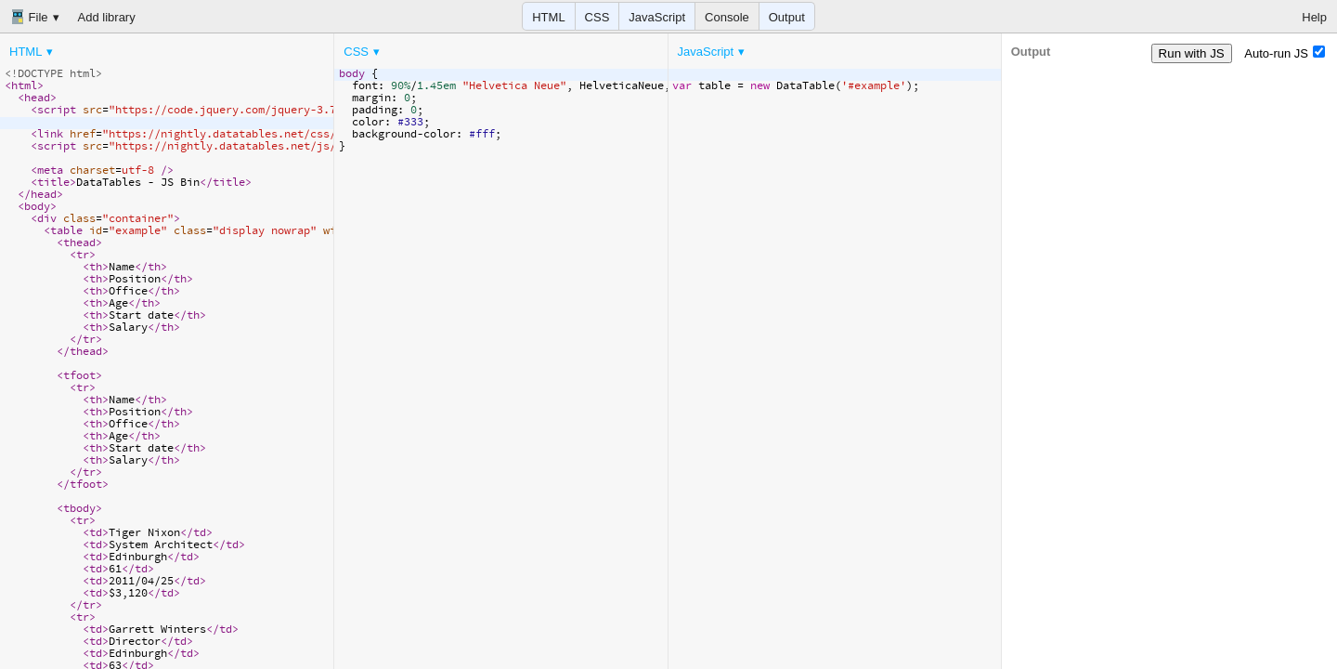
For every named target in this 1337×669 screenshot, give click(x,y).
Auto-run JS (1284, 53)
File (29, 16)
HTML (548, 17)
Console (727, 17)
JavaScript (657, 17)
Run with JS (1192, 53)
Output (787, 17)
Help (1314, 17)
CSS (597, 17)
